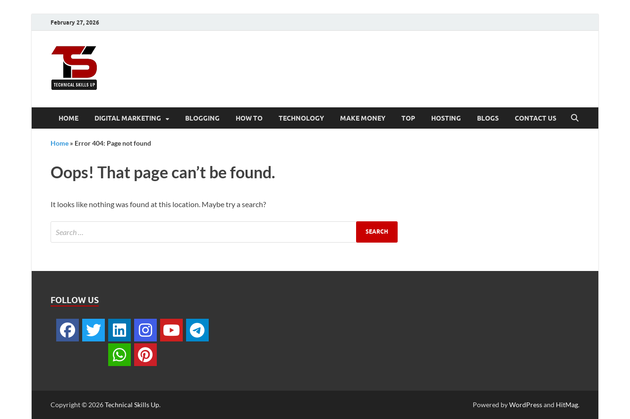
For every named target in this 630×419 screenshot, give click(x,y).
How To (249, 118)
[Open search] (575, 118)
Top (408, 118)
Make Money (362, 118)
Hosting (446, 118)
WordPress (525, 405)
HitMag (567, 405)
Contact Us (535, 118)
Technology (301, 118)
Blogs (488, 118)
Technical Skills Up (132, 405)
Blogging (202, 118)
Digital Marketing (127, 118)
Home (68, 118)
